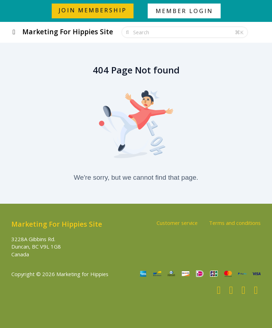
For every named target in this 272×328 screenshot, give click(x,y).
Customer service (177, 222)
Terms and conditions (235, 222)
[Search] (182, 32)
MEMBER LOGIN (184, 11)
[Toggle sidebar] (14, 32)
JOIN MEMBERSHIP (92, 10)
